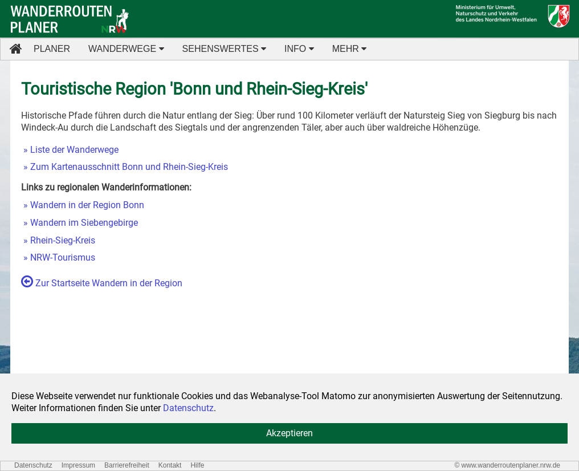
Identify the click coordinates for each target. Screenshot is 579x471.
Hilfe (197, 465)
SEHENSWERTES (224, 49)
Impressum (78, 465)
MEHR (349, 49)
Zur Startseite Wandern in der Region (101, 283)
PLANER (52, 49)
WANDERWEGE (126, 49)
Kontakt (170, 465)
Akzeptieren (289, 433)
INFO (299, 49)
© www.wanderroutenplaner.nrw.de (507, 465)
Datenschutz (33, 465)
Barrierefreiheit (126, 465)
